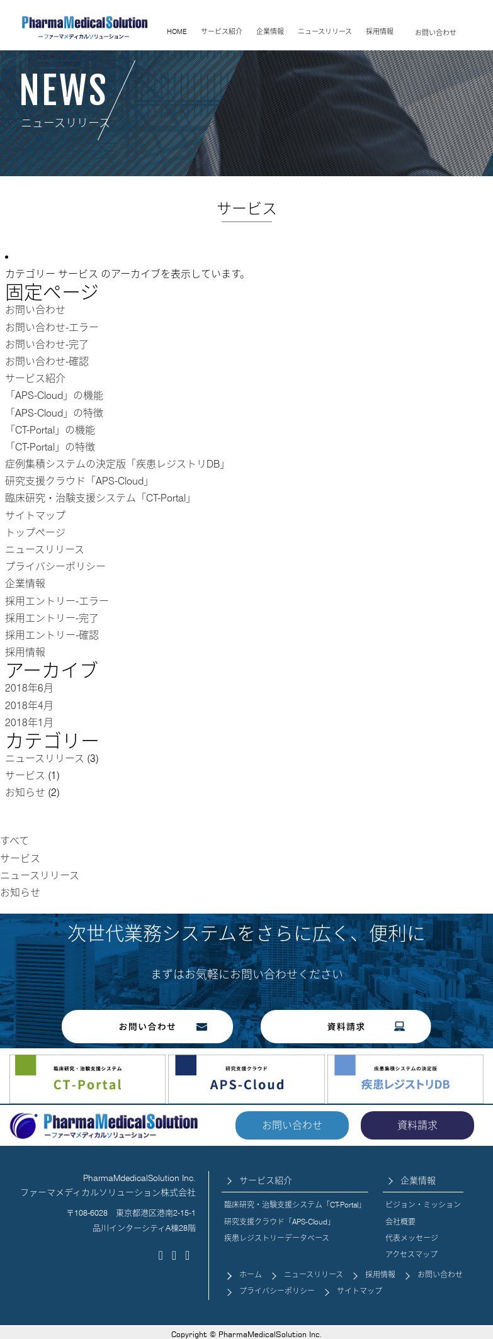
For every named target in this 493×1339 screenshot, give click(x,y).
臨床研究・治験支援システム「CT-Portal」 (100, 498)
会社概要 (400, 1221)
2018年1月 (29, 723)
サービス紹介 (221, 31)
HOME (177, 31)
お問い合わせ (435, 32)
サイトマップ (35, 516)
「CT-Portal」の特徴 (50, 447)
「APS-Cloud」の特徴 (54, 413)
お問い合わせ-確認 (47, 361)
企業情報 (270, 31)
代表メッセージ (411, 1238)
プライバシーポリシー (55, 567)
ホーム (250, 1274)
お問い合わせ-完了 (47, 344)
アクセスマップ (411, 1254)
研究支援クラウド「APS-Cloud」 (79, 481)
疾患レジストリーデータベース (276, 1238)
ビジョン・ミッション (423, 1204)
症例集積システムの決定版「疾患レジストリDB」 (117, 464)
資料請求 (417, 1125)
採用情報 (380, 31)
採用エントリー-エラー (57, 601)
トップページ (35, 533)
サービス (25, 776)
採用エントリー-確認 (52, 635)
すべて (14, 841)
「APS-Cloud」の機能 (54, 395)
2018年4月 (29, 706)
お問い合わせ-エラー (52, 327)
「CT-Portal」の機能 (50, 430)
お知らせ (25, 792)
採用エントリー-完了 (52, 618)
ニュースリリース (325, 31)
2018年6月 (29, 688)
